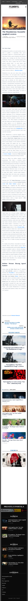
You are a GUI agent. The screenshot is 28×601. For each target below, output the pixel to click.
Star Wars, (18, 36)
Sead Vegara (6, 36)
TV (2, 589)
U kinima (4, 592)
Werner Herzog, (22, 36)
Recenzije (14, 544)
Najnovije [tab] (6, 389)
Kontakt (20, 1)
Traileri (3, 585)
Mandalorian (13, 37)
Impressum (8, 1)
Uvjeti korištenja (14, 1)
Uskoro (13, 450)
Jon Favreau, (4, 37)
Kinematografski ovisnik (7, 576)
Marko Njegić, (9, 37)
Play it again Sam (5, 580)
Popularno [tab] (13, 389)
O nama (3, 1)
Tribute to (4, 587)
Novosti (3, 578)
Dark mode (18, 3)
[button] (26, 7)
